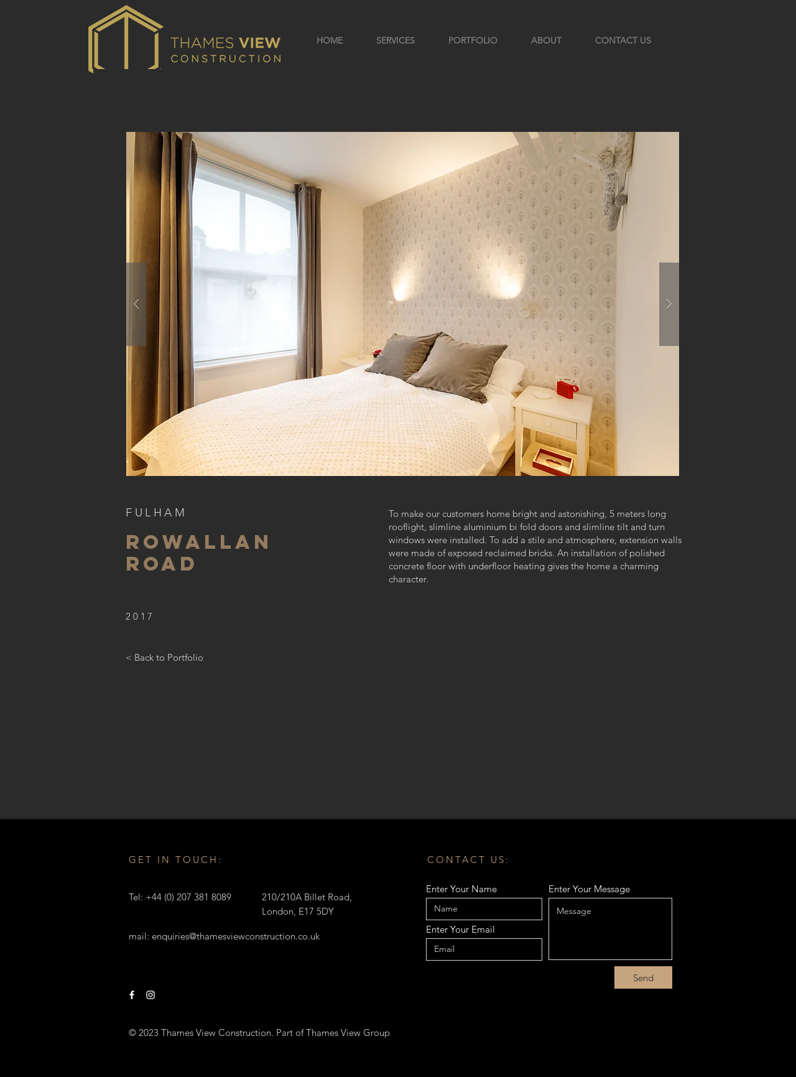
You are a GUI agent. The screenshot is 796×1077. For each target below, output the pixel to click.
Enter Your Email (460, 929)
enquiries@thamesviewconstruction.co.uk (236, 936)
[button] (402, 304)
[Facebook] (131, 994)
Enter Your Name (461, 888)
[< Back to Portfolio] (164, 657)
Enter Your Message (589, 888)
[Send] (643, 977)
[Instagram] (150, 994)
